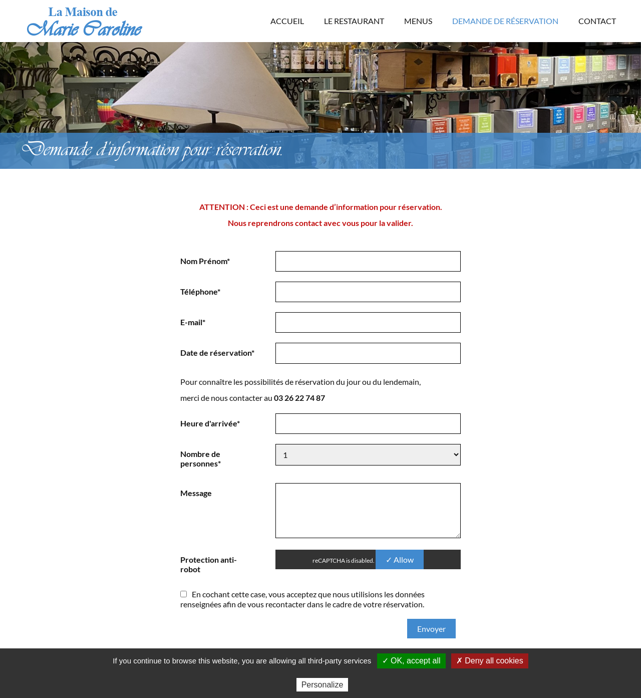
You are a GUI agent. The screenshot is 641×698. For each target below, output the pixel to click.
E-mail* (192, 322)
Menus (418, 21)
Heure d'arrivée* (210, 423)
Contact (597, 21)
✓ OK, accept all (411, 660)
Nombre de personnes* (200, 458)
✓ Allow (400, 559)
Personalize (322, 684)
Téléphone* (200, 291)
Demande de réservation (505, 21)
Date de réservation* (217, 352)
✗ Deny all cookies (489, 660)
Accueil (287, 21)
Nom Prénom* (205, 261)
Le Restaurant (354, 21)
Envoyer (431, 628)
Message (196, 493)
